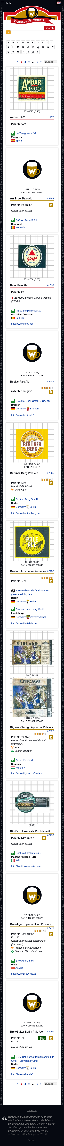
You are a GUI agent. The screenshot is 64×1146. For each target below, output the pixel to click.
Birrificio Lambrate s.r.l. (28, 853)
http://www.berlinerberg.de (25, 513)
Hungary (20, 767)
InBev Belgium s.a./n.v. (28, 310)
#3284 (50, 198)
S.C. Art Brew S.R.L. (27, 220)
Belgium (19, 318)
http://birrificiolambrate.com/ (26, 866)
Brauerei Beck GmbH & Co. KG (33, 401)
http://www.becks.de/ (22, 415)
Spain (18, 140)
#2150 (50, 571)
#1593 (50, 285)
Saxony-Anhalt (38, 617)
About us (32, 1110)
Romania (20, 227)
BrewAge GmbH (25, 960)
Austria (19, 968)
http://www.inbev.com (22, 323)
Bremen (34, 408)
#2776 (50, 928)
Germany (20, 408)
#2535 (50, 473)
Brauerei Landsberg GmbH (30, 609)
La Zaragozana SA (26, 133)
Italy (17, 860)
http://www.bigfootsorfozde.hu (27, 773)
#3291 (50, 1031)
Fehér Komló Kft (25, 760)
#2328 (50, 731)
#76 (52, 117)
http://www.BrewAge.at (23, 973)
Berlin (33, 506)
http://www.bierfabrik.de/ (24, 623)
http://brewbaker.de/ (22, 1074)
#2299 (50, 835)
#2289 (50, 381)
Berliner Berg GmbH (27, 499)
